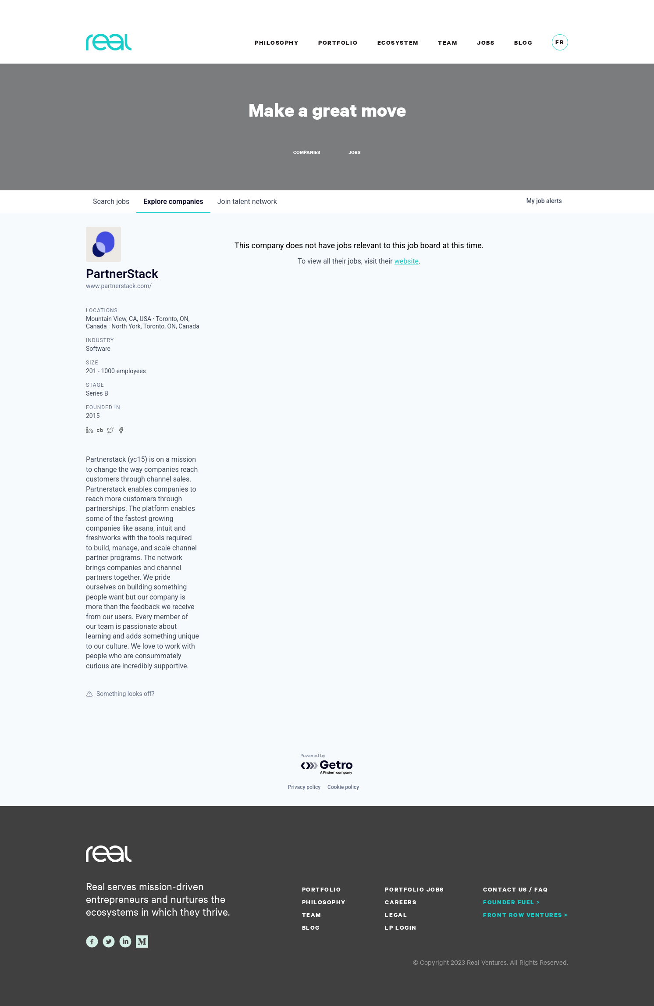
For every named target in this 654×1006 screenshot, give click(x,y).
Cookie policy (343, 787)
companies (173, 202)
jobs (111, 202)
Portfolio (338, 42)
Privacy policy (304, 787)
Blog (523, 42)
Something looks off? (120, 694)
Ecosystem (398, 42)
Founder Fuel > (511, 902)
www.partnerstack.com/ (119, 286)
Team (447, 42)
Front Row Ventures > (525, 915)
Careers (400, 902)
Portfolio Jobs (414, 889)
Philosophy (277, 42)
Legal (396, 915)
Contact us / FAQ (515, 889)
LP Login (400, 927)
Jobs (485, 42)
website (407, 261)
